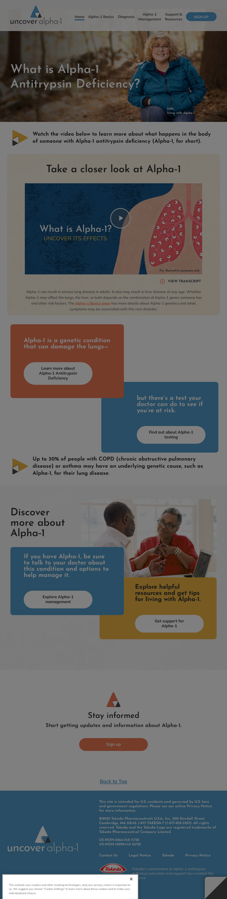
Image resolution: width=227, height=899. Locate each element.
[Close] (131, 884)
